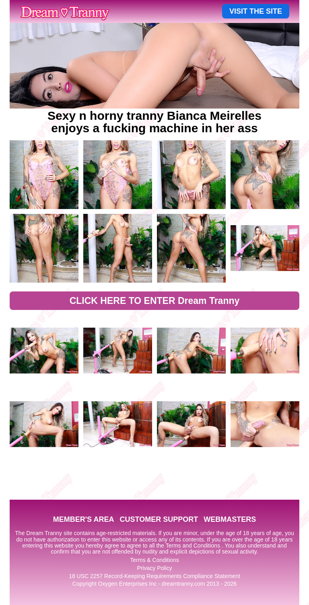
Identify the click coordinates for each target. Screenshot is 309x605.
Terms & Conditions (154, 560)
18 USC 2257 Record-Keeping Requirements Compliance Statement (154, 576)
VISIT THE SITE (255, 11)
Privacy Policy (154, 568)
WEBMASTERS (230, 519)
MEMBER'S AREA (83, 519)
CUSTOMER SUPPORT (158, 519)
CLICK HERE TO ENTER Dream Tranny (155, 300)
